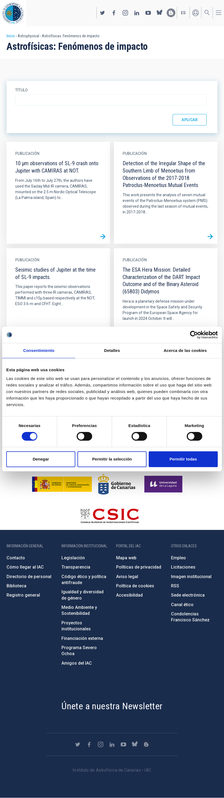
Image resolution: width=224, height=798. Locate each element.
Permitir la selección (112, 459)
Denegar (41, 459)
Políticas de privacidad (138, 567)
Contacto (16, 557)
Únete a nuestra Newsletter (111, 706)
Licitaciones (183, 567)
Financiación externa (82, 638)
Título (21, 90)
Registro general (23, 595)
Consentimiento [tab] (38, 350)
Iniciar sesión (195, 13)
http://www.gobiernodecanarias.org (117, 484)
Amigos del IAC (76, 663)
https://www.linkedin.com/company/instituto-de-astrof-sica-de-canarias (136, 13)
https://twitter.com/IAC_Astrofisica (102, 13)
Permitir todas (183, 459)
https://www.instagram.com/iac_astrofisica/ (125, 13)
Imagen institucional (191, 576)
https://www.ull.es (164, 484)
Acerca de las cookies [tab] (185, 350)
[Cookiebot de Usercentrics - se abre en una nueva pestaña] (194, 335)
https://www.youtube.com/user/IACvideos (148, 13)
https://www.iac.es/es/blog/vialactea (171, 13)
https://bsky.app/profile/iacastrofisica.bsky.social (159, 13)
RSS (175, 585)
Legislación (73, 557)
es (183, 13)
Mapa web (126, 557)
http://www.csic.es (109, 515)
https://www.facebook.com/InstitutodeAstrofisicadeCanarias (114, 13)
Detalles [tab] (112, 350)
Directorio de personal (29, 576)
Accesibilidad (129, 595)
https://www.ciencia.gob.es (62, 484)
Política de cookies (135, 585)
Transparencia (75, 567)
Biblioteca (16, 585)
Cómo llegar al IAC (25, 567)
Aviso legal (127, 576)
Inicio (11, 36)
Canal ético (182, 604)
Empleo (178, 557)
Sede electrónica (188, 595)
